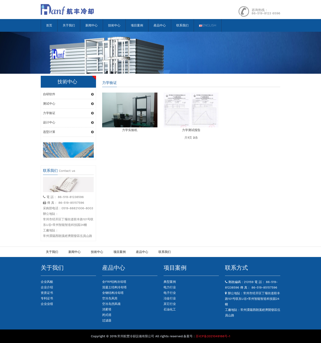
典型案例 (170, 282)
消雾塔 (106, 309)
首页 (49, 25)
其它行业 (170, 304)
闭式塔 (106, 315)
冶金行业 (170, 298)
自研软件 (49, 94)
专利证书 (47, 298)
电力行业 (170, 287)
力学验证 (49, 113)
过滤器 (106, 320)
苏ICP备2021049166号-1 (213, 336)
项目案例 (137, 25)
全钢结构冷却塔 (113, 293)
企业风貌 (47, 282)
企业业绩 (47, 304)
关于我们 (69, 25)
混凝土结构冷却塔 (114, 287)
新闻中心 (91, 25)
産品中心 (160, 25)
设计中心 (49, 122)
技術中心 (114, 25)
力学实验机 (129, 130)
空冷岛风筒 (110, 298)
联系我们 (182, 25)
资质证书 (47, 293)
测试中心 (49, 103)
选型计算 (49, 132)
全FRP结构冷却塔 (114, 282)
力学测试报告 (191, 130)
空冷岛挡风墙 (111, 304)
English (207, 25)
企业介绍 (47, 287)
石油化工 (170, 309)
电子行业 (170, 293)
